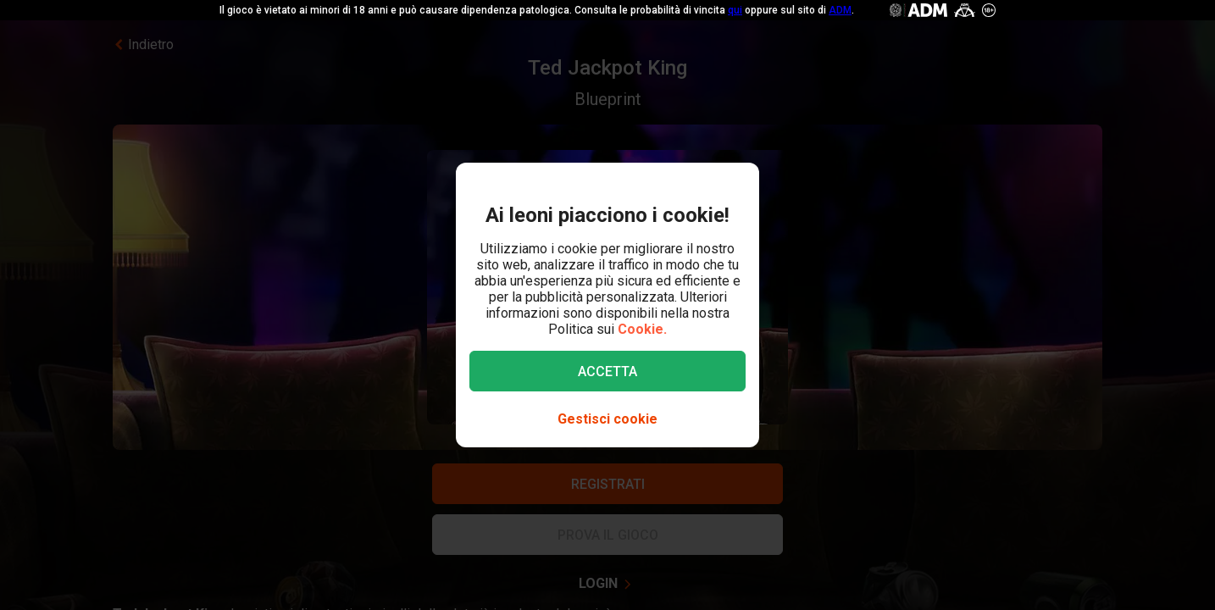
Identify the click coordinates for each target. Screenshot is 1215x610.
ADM (840, 10)
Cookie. (642, 329)
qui (735, 10)
